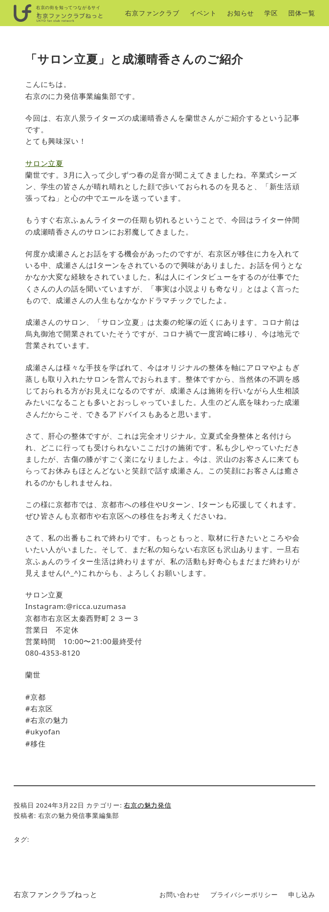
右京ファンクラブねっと (56, 894)
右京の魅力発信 (147, 805)
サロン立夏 (44, 163)
